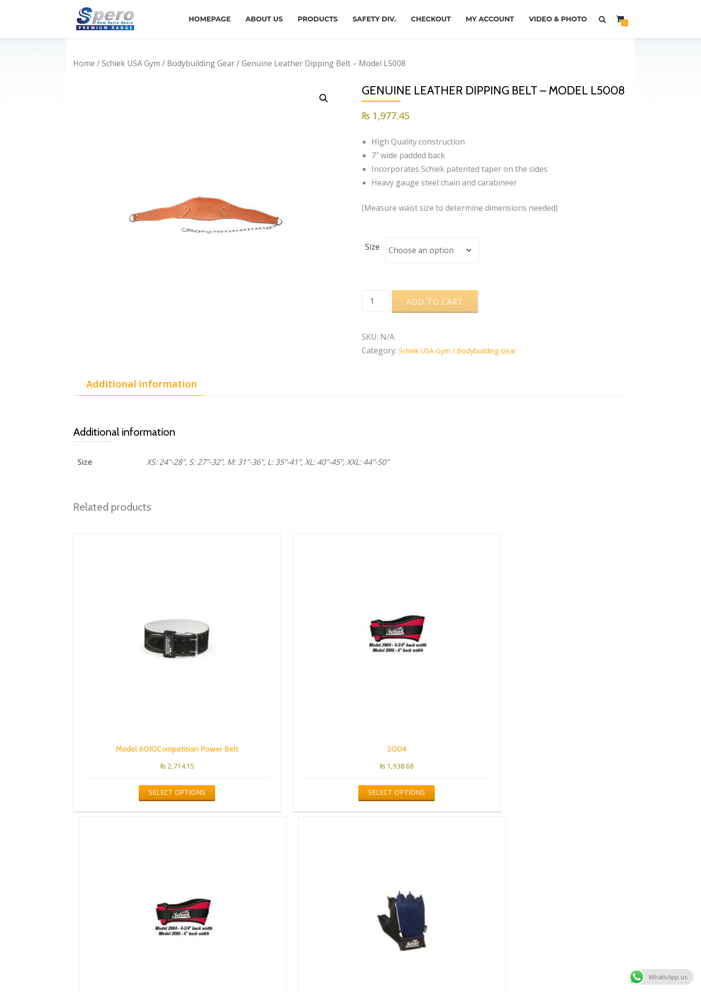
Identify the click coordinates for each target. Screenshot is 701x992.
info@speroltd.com (401, 872)
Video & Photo (556, 27)
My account (560, 14)
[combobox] (143, 834)
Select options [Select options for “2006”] (419, 711)
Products (375, 14)
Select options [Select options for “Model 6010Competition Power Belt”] (137, 724)
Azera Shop (314, 965)
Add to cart (434, 302)
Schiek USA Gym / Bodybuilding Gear (168, 63)
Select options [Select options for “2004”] (278, 711)
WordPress (387, 965)
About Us (316, 14)
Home (84, 63)
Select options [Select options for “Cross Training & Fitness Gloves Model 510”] (561, 724)
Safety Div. (436, 14)
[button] (323, 99)
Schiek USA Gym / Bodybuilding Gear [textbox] (145, 838)
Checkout (497, 14)
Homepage (257, 14)
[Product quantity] (376, 301)
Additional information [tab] (141, 384)
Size (372, 246)
